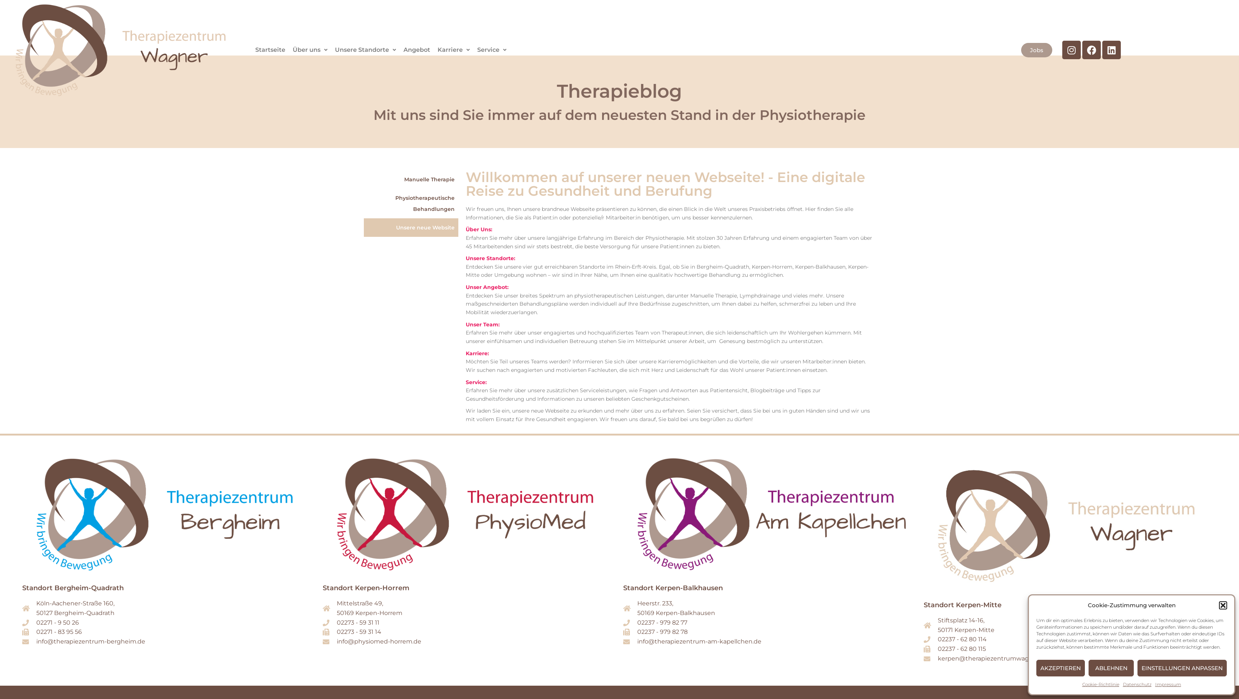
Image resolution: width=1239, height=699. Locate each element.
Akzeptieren (1060, 668)
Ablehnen (1111, 668)
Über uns (310, 49)
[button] (1223, 605)
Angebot (416, 49)
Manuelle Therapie (429, 179)
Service (491, 49)
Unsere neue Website (425, 227)
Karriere (454, 49)
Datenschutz (1137, 684)
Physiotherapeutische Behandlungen (425, 203)
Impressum (1168, 684)
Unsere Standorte (365, 49)
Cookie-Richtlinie (1100, 684)
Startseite (270, 49)
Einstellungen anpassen (1182, 668)
